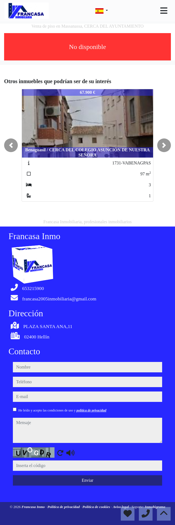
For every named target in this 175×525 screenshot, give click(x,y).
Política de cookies (96, 507)
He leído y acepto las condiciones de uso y (62, 410)
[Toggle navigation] (164, 10)
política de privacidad (91, 410)
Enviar (87, 480)
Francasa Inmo (34, 507)
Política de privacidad (64, 507)
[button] (11, 145)
